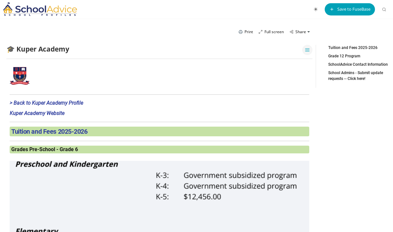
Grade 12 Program (344, 56)
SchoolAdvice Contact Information (358, 64)
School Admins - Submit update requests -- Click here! (355, 76)
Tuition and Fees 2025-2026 (353, 47)
